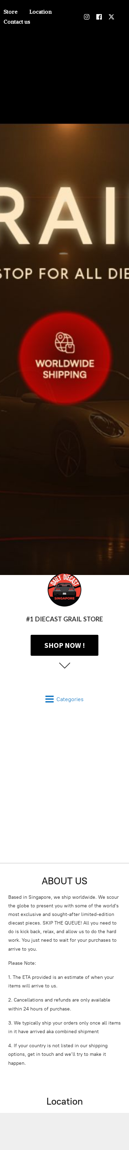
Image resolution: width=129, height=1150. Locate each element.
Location (40, 11)
